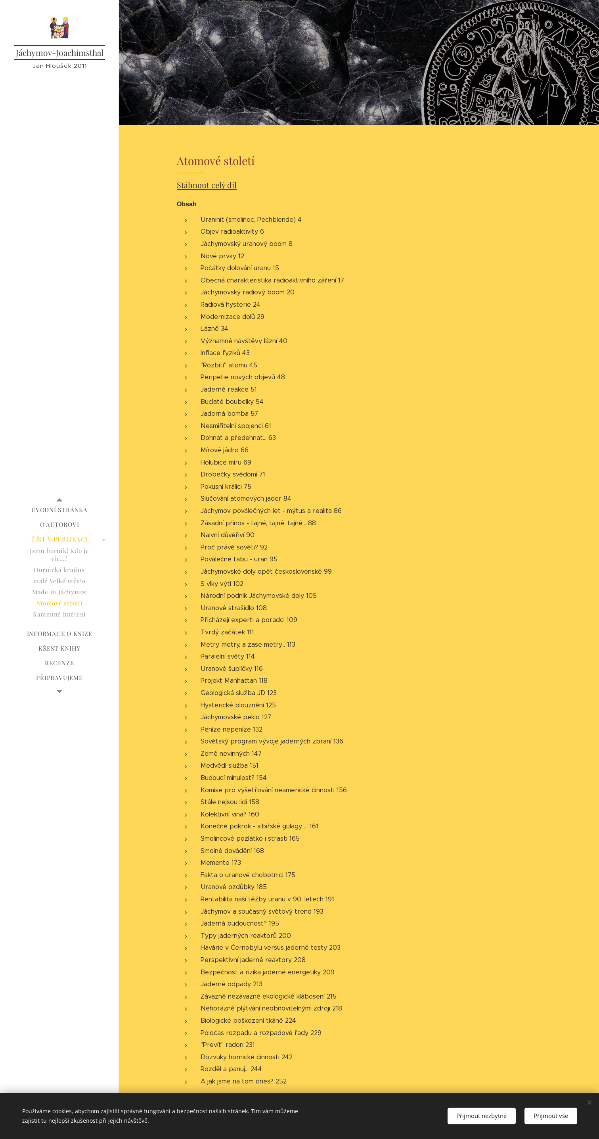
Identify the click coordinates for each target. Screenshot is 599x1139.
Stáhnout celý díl (207, 185)
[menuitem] (59, 510)
